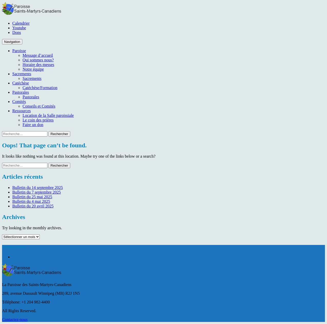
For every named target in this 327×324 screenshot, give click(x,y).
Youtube (19, 28)
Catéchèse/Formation (40, 87)
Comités (19, 101)
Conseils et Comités (39, 106)
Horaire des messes (38, 64)
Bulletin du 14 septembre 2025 (37, 187)
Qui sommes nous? (38, 60)
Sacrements (21, 74)
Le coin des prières (38, 120)
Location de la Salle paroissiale (48, 115)
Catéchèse (20, 83)
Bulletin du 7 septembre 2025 (36, 192)
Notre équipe (33, 69)
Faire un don (33, 124)
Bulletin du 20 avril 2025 (33, 206)
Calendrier (21, 23)
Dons (16, 32)
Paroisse (19, 51)
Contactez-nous (15, 319)
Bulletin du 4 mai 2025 (31, 201)
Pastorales (20, 92)
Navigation (12, 42)
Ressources (21, 111)
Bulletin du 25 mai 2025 (32, 197)
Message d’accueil (38, 55)
